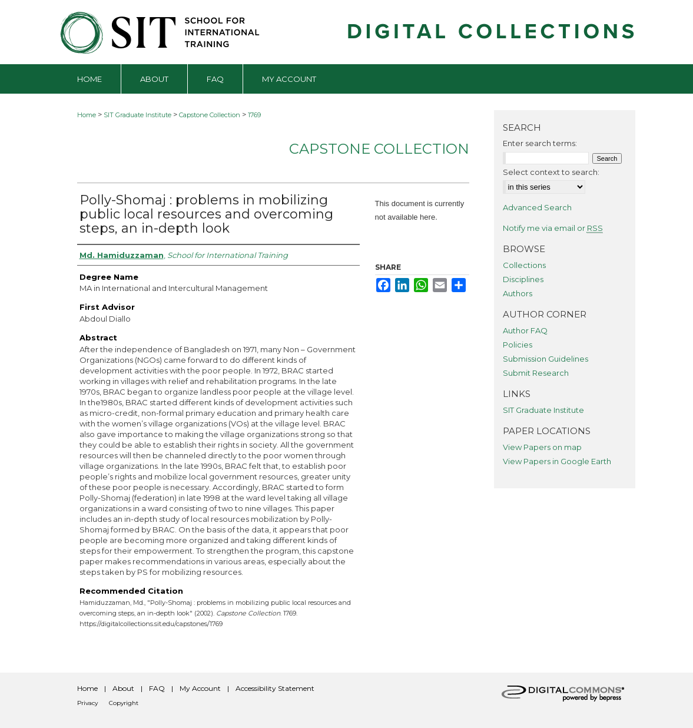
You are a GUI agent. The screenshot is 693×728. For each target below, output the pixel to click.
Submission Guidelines (545, 358)
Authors (517, 293)
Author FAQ (525, 330)
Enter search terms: (540, 143)
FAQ (157, 688)
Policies (517, 344)
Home (86, 115)
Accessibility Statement (275, 688)
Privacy (87, 703)
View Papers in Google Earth (557, 461)
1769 (254, 115)
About (123, 688)
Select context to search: (551, 172)
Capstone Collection (209, 115)
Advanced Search (537, 207)
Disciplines (523, 279)
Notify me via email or (553, 228)
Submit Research (536, 373)
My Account (200, 688)
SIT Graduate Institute (137, 115)
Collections (524, 265)
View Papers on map (542, 447)
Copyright (123, 703)
